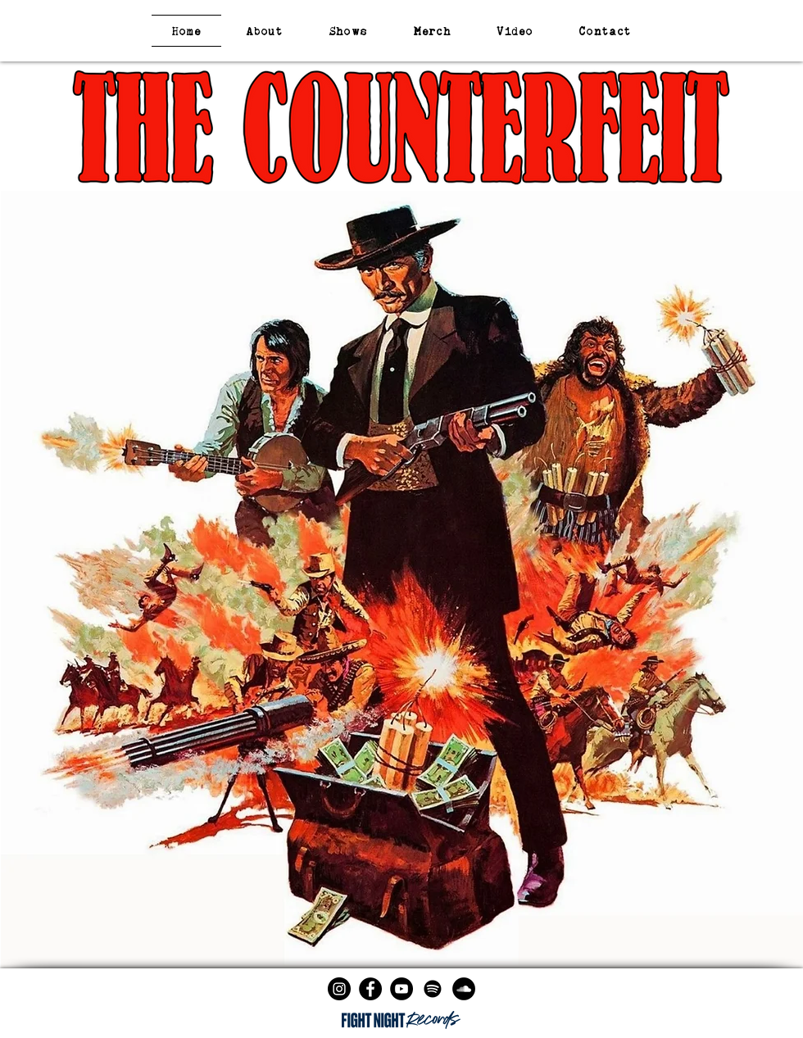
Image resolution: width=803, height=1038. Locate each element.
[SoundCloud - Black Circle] (463, 988)
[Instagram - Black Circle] (339, 988)
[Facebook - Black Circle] (370, 988)
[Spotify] (432, 988)
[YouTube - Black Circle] (401, 988)
